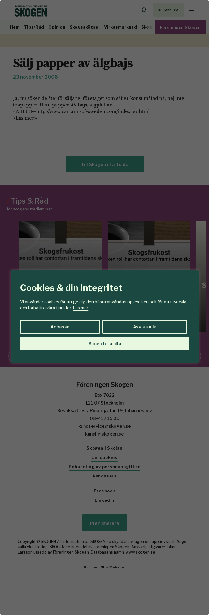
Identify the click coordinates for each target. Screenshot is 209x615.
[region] (104, 307)
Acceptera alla (105, 343)
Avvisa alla (145, 326)
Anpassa (59, 326)
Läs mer (80, 307)
